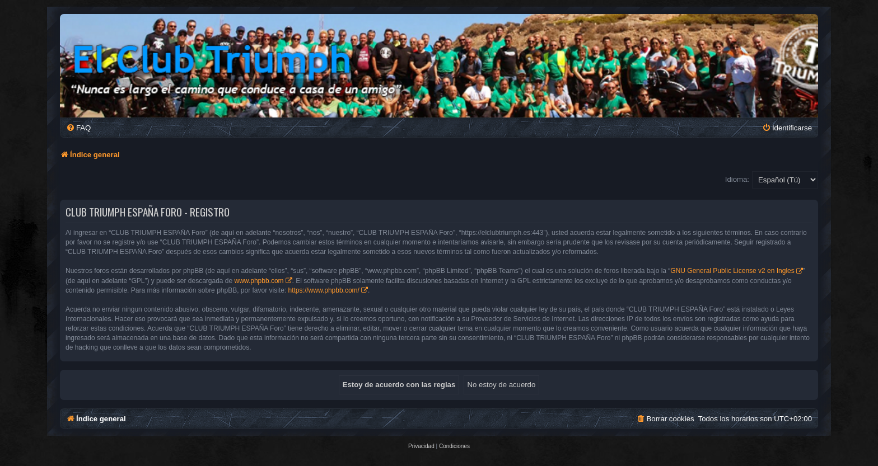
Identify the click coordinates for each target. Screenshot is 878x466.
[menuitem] (78, 128)
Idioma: (737, 179)
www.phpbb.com (259, 281)
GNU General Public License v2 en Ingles (732, 271)
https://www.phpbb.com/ (323, 290)
